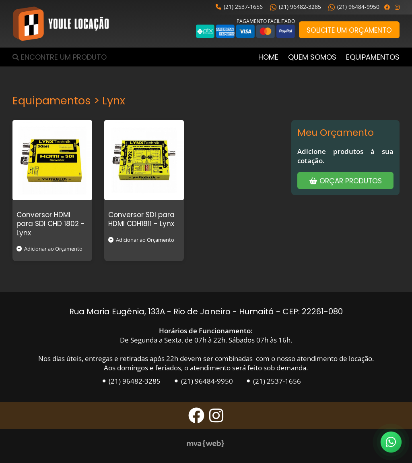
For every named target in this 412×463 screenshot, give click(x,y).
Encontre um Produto (64, 57)
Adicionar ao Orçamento (49, 248)
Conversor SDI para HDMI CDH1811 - (141, 219)
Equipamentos (373, 57)
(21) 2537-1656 (239, 6)
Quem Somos (312, 57)
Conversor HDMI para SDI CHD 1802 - (50, 219)
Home (268, 57)
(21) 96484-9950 (353, 6)
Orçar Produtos (345, 181)
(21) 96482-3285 (295, 6)
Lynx (23, 233)
